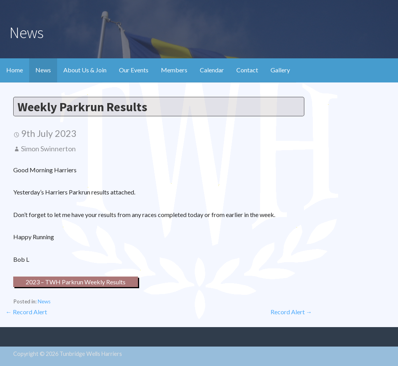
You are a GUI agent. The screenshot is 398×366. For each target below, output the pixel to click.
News (43, 70)
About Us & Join (84, 70)
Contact (247, 70)
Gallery (280, 70)
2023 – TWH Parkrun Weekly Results (76, 281)
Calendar (212, 70)
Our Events (133, 70)
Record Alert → (291, 311)
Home (14, 70)
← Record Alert (26, 311)
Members (174, 70)
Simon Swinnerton (48, 148)
